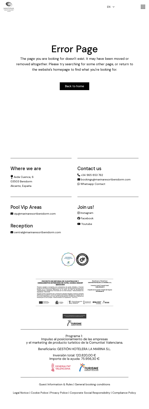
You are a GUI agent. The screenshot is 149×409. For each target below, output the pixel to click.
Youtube (84, 224)
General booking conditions (92, 384)
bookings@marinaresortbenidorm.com (104, 179)
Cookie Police (39, 392)
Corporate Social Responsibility (90, 392)
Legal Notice (21, 392)
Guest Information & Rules (56, 384)
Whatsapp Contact (91, 184)
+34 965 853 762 (90, 175)
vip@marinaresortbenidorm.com (33, 213)
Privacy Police (59, 392)
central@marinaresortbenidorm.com (35, 232)
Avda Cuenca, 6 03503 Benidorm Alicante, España (22, 181)
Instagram (85, 213)
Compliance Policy (124, 392)
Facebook (85, 218)
